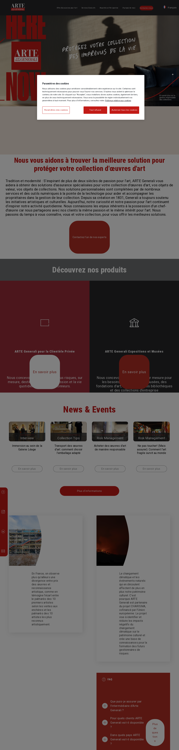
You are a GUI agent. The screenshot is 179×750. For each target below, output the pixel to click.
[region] (90, 97)
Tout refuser (95, 110)
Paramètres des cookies (56, 110)
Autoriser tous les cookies (124, 110)
